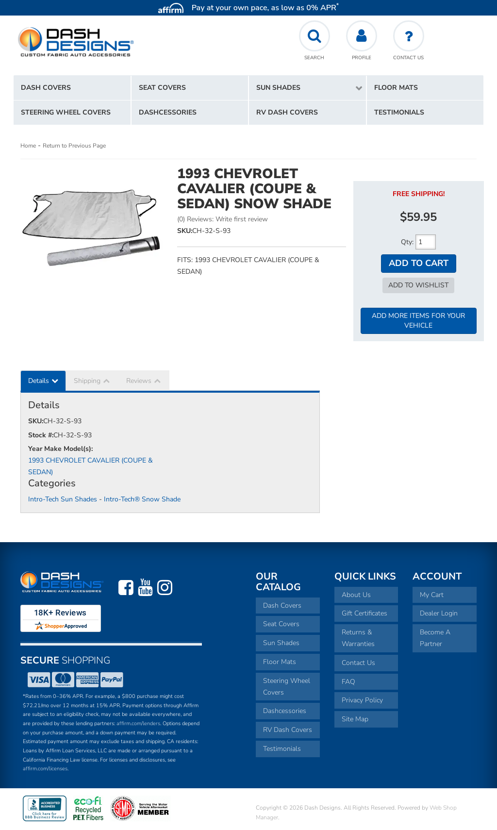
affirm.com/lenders (138, 723)
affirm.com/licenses (45, 768)
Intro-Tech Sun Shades (62, 499)
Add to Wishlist (418, 285)
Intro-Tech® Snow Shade (142, 499)
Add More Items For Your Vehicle (418, 320)
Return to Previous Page (74, 145)
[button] (307, 88)
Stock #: (40, 435)
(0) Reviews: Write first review (222, 219)
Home (28, 145)
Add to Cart (418, 263)
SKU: (184, 230)
